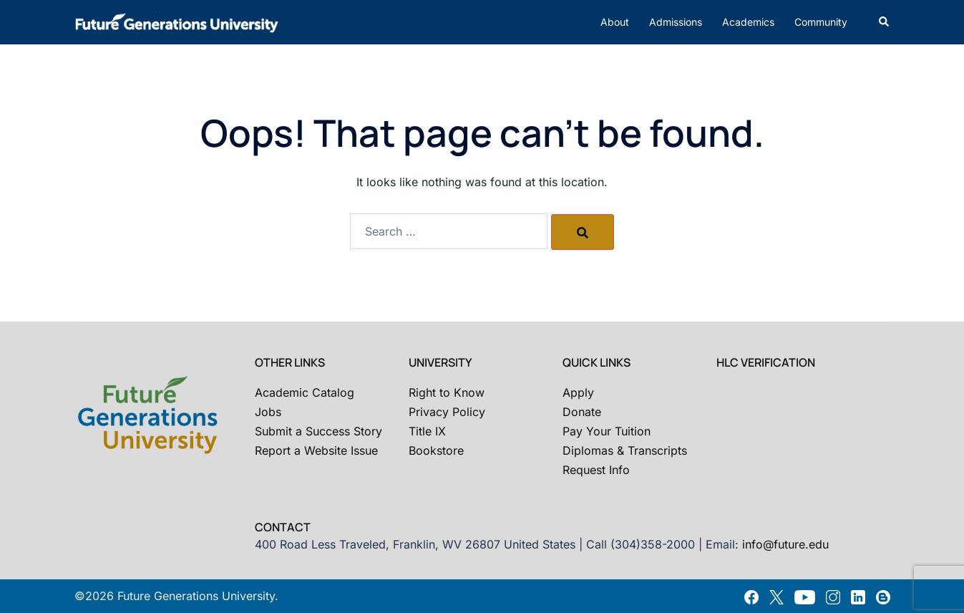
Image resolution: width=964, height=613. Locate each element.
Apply (578, 392)
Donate (582, 412)
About (614, 22)
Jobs (268, 412)
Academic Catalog (304, 392)
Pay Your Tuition (607, 431)
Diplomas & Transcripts (625, 450)
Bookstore (436, 450)
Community (820, 22)
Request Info (596, 470)
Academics (748, 22)
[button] (884, 22)
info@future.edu (785, 544)
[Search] (582, 232)
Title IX (427, 431)
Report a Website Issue (316, 450)
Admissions (675, 22)
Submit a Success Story (318, 431)
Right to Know (447, 392)
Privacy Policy (447, 412)
